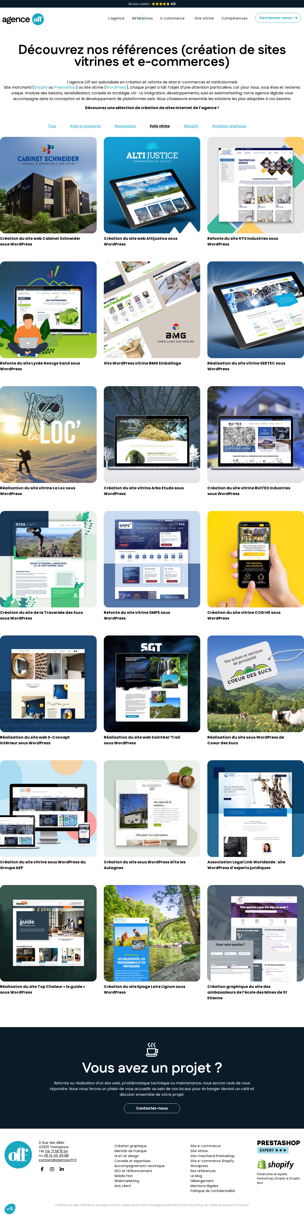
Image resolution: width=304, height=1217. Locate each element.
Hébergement (202, 1184)
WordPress (116, 91)
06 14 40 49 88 (56, 1159)
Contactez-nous (275, 21)
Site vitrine (204, 22)
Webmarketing (126, 1184)
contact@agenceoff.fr (58, 1163)
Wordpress (199, 1169)
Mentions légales (204, 1189)
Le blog (196, 1179)
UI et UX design (126, 1159)
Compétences (235, 22)
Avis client (122, 1189)
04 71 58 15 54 (56, 1155)
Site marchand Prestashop (212, 1159)
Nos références (203, 1174)
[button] (51, 130)
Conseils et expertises (132, 1164)
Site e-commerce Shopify (212, 1164)
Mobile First (123, 1179)
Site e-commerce (205, 1149)
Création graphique (130, 1149)
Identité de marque (130, 1154)
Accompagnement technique (139, 1169)
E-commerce (174, 22)
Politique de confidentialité (212, 1194)
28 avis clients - (152, 4)
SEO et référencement (133, 1174)
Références (142, 22)
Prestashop (65, 91)
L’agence (116, 22)
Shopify (41, 91)
